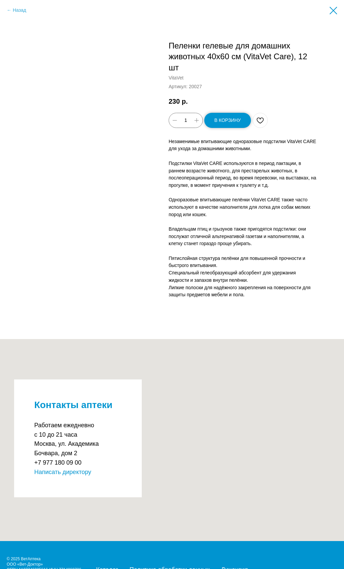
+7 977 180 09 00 (58, 462)
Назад (19, 10)
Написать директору (62, 472)
